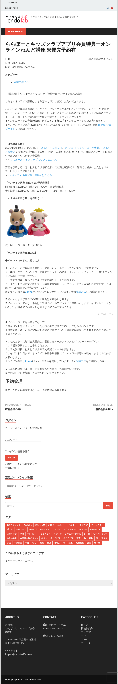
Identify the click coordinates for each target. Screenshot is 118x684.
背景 (89, 542)
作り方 (44, 538)
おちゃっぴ (40, 525)
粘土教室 (80, 542)
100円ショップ (13, 525)
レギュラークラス (73, 534)
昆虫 (49, 542)
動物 (91, 538)
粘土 (71, 542)
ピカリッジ (12, 534)
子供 (9, 542)
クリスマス (21, 529)
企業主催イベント (23, 82)
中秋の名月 (12, 538)
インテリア (83, 525)
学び (34, 542)
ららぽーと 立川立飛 (50, 147)
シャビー (56, 529)
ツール (84, 639)
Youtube (28, 525)
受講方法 (81, 291)
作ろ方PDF (68, 538)
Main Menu (17, 31)
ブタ (22, 534)
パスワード (11, 439)
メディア (58, 534)
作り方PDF (55, 538)
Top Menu (13, 3)
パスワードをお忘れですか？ (21, 463)
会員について (12, 467)
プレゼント (32, 534)
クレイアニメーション (39, 529)
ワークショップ (100, 534)
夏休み (104, 538)
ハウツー (83, 529)
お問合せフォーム (56, 624)
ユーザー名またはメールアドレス (23, 427)
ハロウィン (95, 529)
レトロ (87, 534)
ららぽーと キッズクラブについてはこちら (33, 159)
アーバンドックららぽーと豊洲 (82, 147)
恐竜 (42, 542)
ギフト (10, 529)
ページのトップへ (105, 314)
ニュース (86, 643)
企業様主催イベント (29, 538)
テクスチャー (70, 529)
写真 (79, 538)
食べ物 (97, 542)
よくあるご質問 (54, 635)
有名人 (57, 542)
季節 (27, 542)
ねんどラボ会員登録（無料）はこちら (31, 175)
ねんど (60, 525)
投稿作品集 (87, 628)
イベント (71, 525)
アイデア (86, 631)
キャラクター (97, 525)
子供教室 (18, 542)
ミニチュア (45, 534)
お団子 (51, 525)
